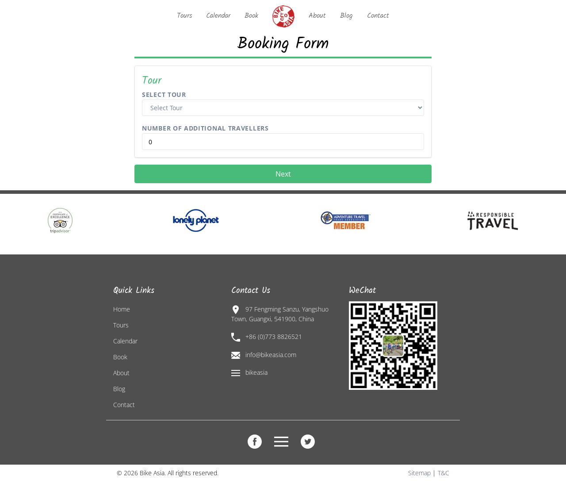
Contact (378, 15)
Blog (346, 15)
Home (121, 309)
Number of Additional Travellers (205, 128)
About (317, 15)
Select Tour (164, 94)
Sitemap (419, 473)
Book (251, 15)
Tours (184, 15)
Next (283, 174)
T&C (443, 473)
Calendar (218, 15)
